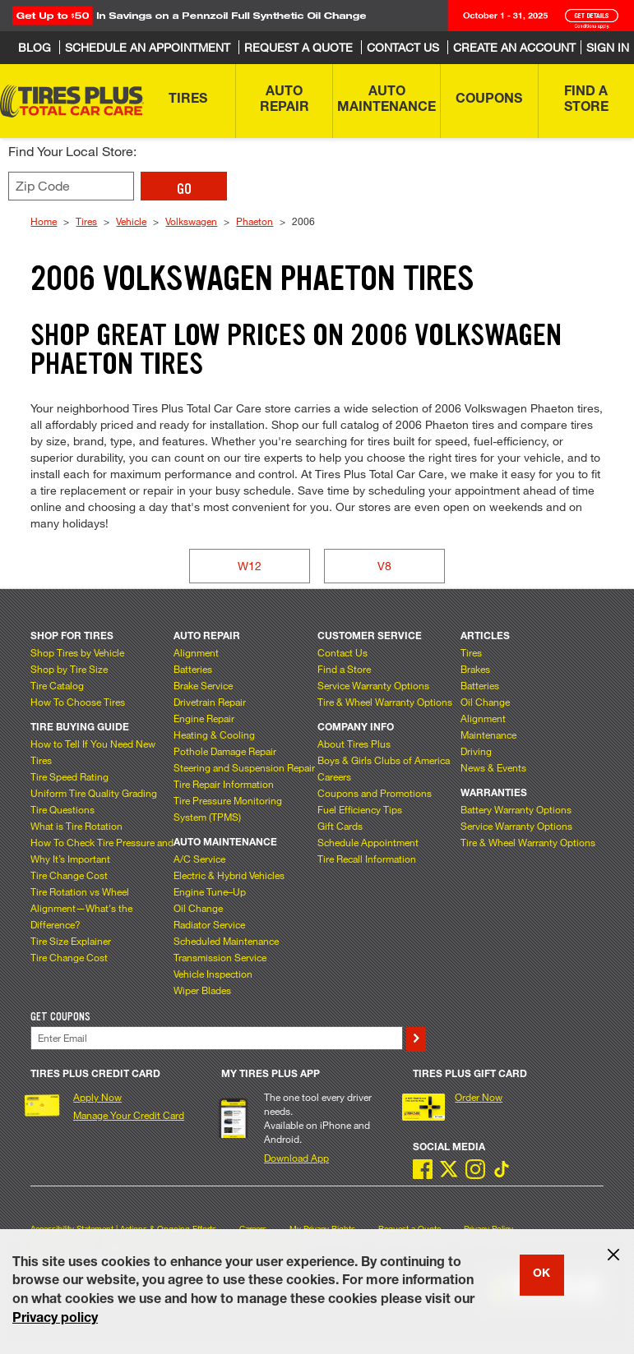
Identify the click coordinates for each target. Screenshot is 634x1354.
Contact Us (342, 652)
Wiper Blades (202, 990)
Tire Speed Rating (69, 776)
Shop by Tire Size (69, 668)
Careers (334, 776)
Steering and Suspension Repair (244, 767)
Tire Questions (62, 809)
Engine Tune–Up (210, 891)
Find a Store (344, 668)
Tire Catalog (57, 685)
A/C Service (199, 858)
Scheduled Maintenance (226, 940)
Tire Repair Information (224, 783)
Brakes (475, 668)
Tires (86, 221)
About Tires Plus (354, 743)
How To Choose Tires (77, 701)
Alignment (196, 652)
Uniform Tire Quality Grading (93, 792)
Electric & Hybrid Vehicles (229, 875)
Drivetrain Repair (210, 701)
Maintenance (488, 734)
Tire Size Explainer (70, 940)
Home (43, 221)
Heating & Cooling (214, 734)
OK (541, 1274)
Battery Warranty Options (516, 809)
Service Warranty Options (373, 685)
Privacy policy (55, 1319)
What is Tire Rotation (76, 825)
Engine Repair (204, 718)
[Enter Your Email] (216, 1038)
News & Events (493, 767)
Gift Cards (340, 825)
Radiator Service (209, 924)
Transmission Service (220, 957)
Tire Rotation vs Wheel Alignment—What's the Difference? (81, 908)
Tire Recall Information (366, 858)
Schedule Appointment (368, 842)
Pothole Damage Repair (225, 751)
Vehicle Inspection (213, 973)
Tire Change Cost (69, 875)
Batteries (193, 668)
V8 (384, 566)
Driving (476, 751)
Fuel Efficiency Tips (359, 809)
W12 (249, 566)
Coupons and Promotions (374, 792)
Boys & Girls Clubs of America (383, 760)
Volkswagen (191, 221)
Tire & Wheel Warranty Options (384, 701)
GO (184, 189)
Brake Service (203, 685)
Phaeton (254, 221)
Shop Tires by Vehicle (77, 652)
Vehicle (131, 221)
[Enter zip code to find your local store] (71, 186)
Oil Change (198, 907)
